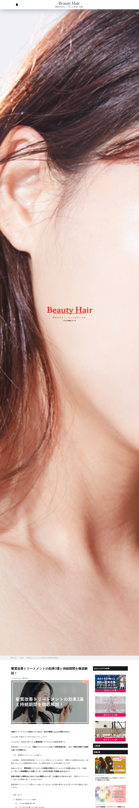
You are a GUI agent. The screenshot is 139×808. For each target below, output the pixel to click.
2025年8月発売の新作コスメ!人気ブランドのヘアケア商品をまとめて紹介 (110, 779)
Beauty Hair (69, 3)
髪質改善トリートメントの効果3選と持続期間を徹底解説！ (42, 658)
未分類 (21, 658)
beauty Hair (69, 309)
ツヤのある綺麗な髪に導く (25, 803)
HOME (15, 658)
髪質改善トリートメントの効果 (24, 799)
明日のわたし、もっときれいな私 (69, 7)
